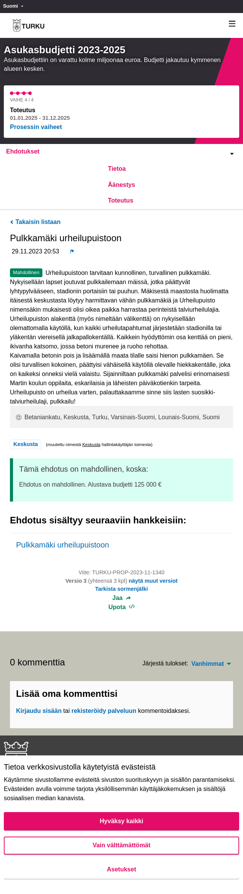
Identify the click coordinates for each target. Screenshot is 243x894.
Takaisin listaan (35, 222)
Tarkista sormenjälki (121, 589)
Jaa (121, 598)
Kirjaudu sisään (39, 711)
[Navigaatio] (232, 24)
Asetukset (121, 869)
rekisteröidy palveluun (103, 711)
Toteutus (120, 200)
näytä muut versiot (153, 581)
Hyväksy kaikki (121, 821)
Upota (122, 607)
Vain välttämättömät (121, 845)
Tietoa (117, 168)
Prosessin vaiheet (36, 127)
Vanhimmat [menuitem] (207, 664)
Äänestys (121, 184)
